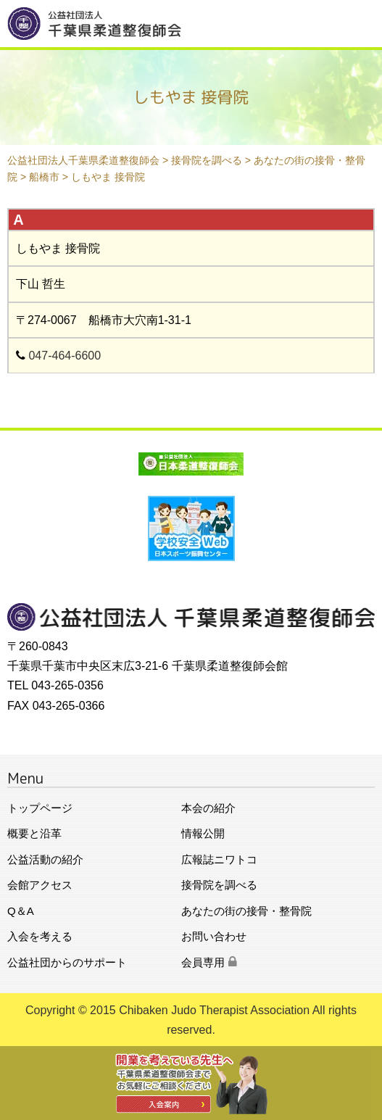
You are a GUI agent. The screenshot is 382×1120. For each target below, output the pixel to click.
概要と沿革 (34, 833)
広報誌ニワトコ (219, 859)
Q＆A (20, 911)
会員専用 (209, 962)
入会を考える (39, 936)
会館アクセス (39, 885)
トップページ (39, 808)
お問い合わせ (213, 936)
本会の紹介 (208, 808)
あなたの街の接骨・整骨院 (246, 911)
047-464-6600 (64, 355)
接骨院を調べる (219, 885)
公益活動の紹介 (45, 859)
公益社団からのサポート (67, 962)
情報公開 (203, 833)
